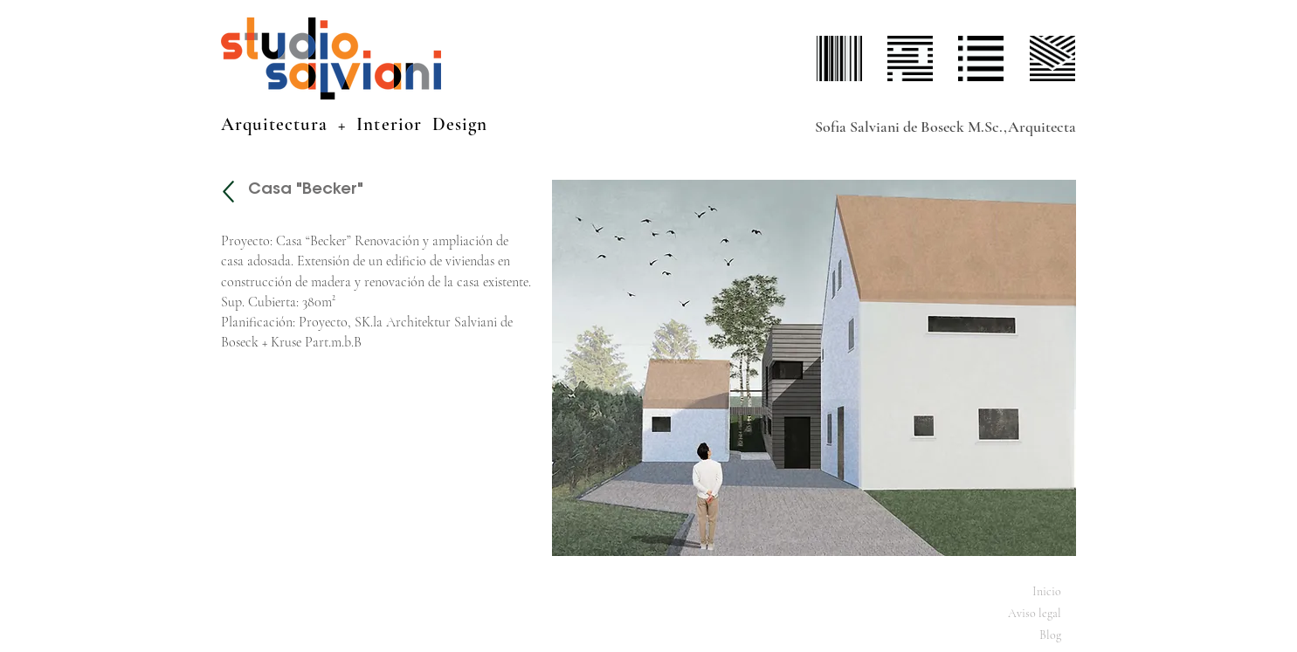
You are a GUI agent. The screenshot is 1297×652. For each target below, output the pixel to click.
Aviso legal (1034, 613)
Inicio (1046, 591)
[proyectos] (911, 58)
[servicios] (981, 58)
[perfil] (840, 58)
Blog (1050, 635)
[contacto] (1053, 58)
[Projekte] (228, 191)
